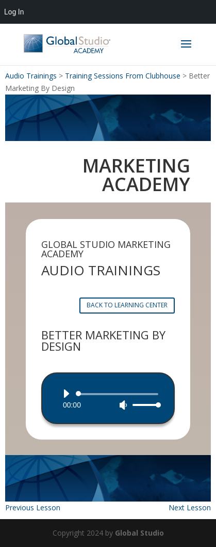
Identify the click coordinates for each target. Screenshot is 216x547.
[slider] (118, 394)
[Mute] (123, 405)
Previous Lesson (32, 507)
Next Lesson (190, 507)
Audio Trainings (31, 76)
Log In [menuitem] (14, 12)
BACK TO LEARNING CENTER (127, 305)
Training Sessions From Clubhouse (122, 76)
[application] (108, 399)
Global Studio (139, 533)
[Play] (66, 393)
